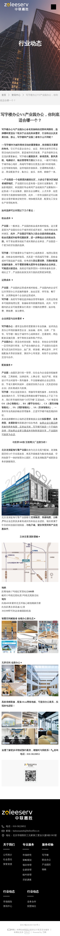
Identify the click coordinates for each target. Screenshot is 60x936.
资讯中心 (16, 95)
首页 (4, 95)
